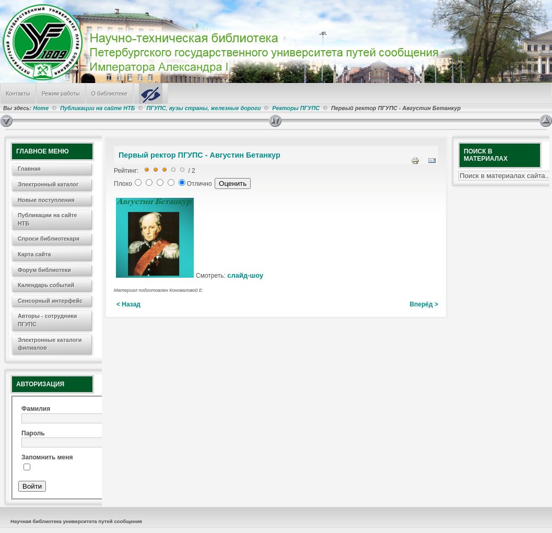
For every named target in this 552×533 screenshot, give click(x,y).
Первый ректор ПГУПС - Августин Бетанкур (199, 155)
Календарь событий (46, 285)
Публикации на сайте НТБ (97, 108)
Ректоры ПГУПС (296, 108)
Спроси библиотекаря (48, 238)
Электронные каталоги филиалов (49, 344)
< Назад (128, 304)
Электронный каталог (48, 184)
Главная (29, 168)
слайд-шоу (245, 275)
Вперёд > (423, 304)
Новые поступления (46, 200)
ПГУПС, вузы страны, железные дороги (203, 108)
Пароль (33, 433)
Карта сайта (34, 254)
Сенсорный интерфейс (50, 301)
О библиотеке (109, 93)
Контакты (18, 93)
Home (41, 108)
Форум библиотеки (44, 270)
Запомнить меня (47, 457)
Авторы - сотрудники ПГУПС (47, 320)
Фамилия (35, 408)
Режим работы (61, 93)
